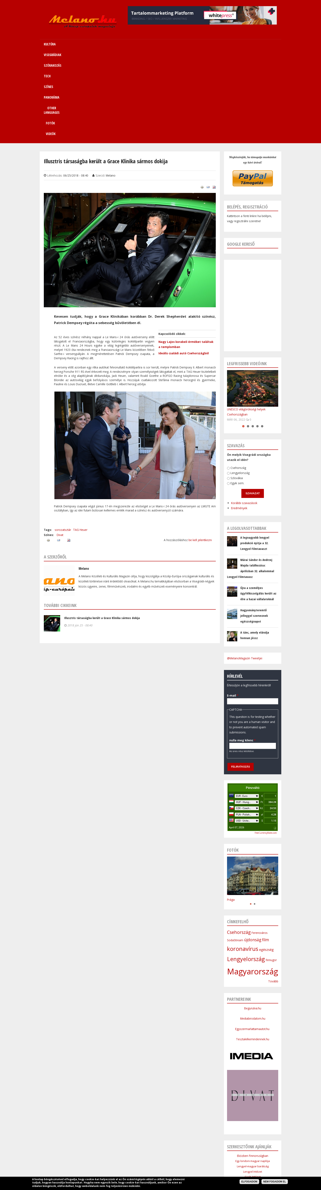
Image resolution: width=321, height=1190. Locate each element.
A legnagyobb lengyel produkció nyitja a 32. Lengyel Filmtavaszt (254, 453)
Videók (255, 44)
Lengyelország (239, 383)
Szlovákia (236, 388)
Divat (60, 445)
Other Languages (199, 1153)
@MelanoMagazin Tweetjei (244, 569)
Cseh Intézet (253, 1087)
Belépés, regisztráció (247, 117)
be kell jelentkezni (200, 450)
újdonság (252, 850)
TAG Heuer (80, 440)
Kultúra (95, 1153)
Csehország (237, 378)
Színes (160, 1153)
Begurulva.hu (252, 919)
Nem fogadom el (274, 1181)
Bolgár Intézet (253, 1097)
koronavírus (242, 859)
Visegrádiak (112, 1153)
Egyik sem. (236, 393)
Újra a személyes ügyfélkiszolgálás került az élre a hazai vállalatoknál (258, 503)
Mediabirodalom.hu (252, 929)
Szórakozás (132, 1153)
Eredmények (238, 418)
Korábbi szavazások (243, 413)
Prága (231, 810)
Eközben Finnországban (252, 1066)
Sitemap (221, 1153)
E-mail (232, 605)
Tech (148, 1153)
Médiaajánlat (150, 1163)
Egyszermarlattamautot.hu (252, 939)
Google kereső (241, 154)
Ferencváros (260, 843)
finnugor (271, 870)
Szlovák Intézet (252, 1092)
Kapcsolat (237, 1153)
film (265, 850)
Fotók (232, 44)
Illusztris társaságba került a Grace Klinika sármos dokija (102, 528)
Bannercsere (191, 1163)
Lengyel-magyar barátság (253, 1077)
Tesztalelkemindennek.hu (252, 949)
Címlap (81, 1153)
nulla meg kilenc (241, 650)
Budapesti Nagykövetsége (253, 1108)
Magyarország (252, 881)
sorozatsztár (63, 440)
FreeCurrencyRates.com (266, 743)
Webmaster (186, 1173)
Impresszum (129, 1163)
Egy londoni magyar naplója (252, 1071)
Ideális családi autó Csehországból (183, 264)
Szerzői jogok (170, 1163)
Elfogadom (249, 1181)
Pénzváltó (253, 698)
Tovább (273, 892)
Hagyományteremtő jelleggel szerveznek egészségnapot (254, 526)
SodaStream (235, 850)
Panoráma (176, 1153)
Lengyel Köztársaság (252, 1103)
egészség (266, 860)
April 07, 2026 (236, 737)
